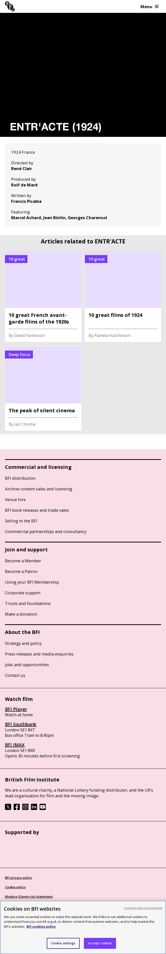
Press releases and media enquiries (39, 654)
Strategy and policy (23, 643)
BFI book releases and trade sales (37, 510)
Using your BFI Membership (32, 582)
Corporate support (23, 593)
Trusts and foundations (28, 603)
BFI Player (16, 709)
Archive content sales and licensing (38, 489)
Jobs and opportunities (27, 664)
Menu (150, 6)
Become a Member (23, 561)
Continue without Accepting (143, 908)
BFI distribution (20, 478)
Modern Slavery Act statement (29, 896)
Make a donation (21, 614)
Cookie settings (63, 943)
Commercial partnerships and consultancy (45, 531)
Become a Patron (21, 571)
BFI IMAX (14, 745)
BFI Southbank (20, 724)
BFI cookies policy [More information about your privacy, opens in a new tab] (41, 926)
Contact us (15, 675)
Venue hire (15, 499)
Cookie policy (15, 887)
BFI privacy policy (18, 877)
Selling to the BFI (21, 521)
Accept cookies (100, 943)
